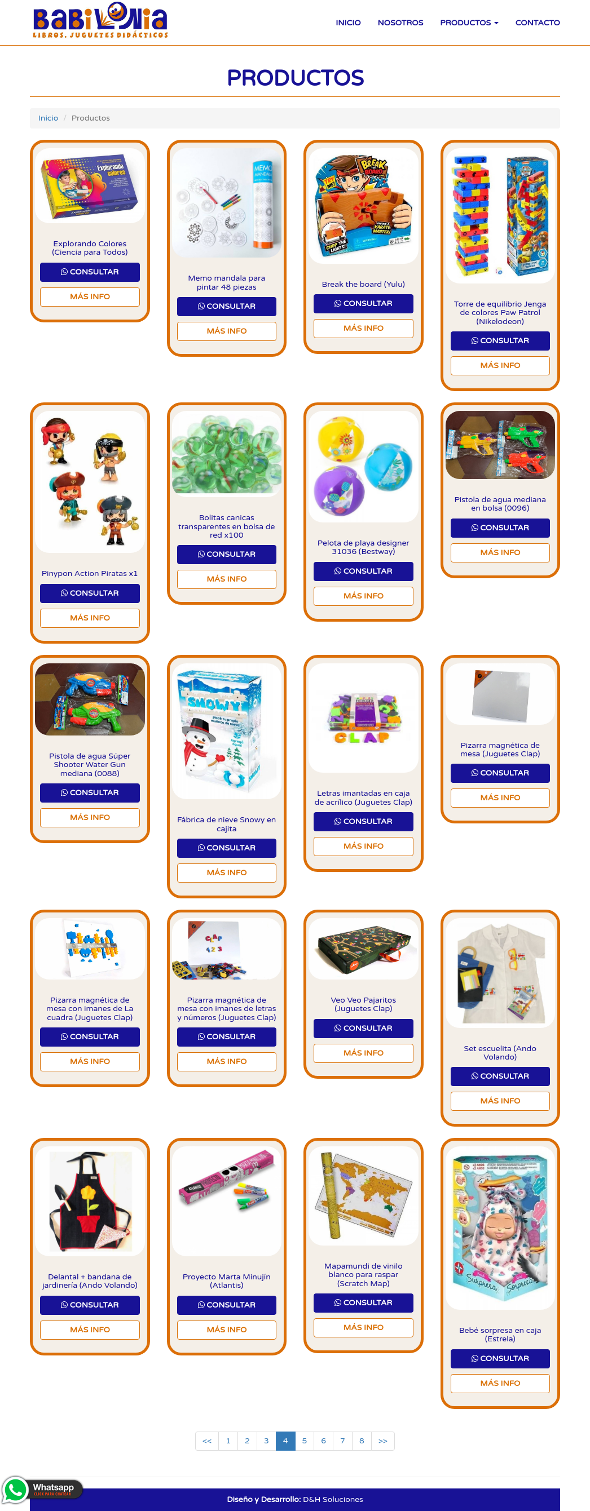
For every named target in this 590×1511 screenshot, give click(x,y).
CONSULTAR (89, 272)
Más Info (90, 297)
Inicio (348, 23)
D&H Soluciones (295, 1499)
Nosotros (401, 23)
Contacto (538, 23)
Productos (469, 23)
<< (207, 1441)
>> (383, 1441)
